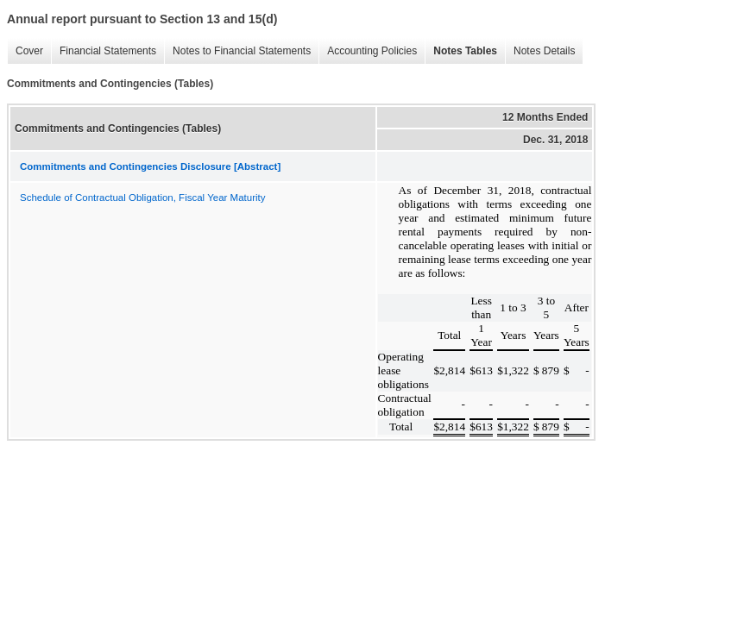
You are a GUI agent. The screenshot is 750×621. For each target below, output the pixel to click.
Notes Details (540, 51)
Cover (25, 51)
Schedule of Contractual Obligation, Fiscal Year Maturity (142, 197)
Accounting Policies (367, 51)
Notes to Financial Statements (237, 51)
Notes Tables (461, 51)
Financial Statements (103, 51)
